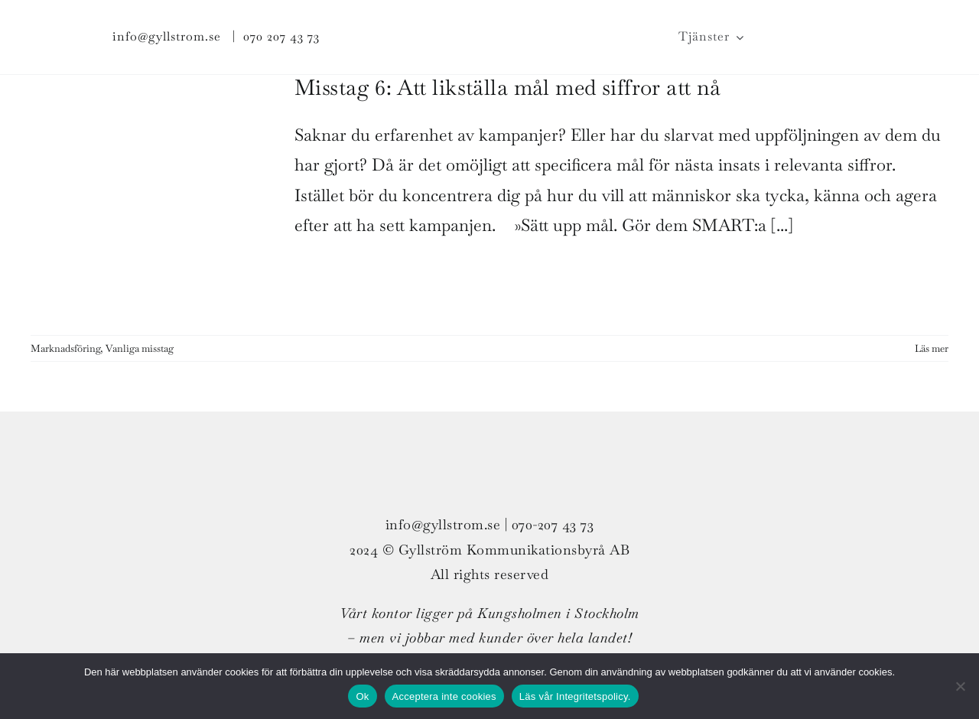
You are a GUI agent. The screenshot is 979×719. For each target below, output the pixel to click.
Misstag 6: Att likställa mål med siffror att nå (507, 87)
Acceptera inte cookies (444, 696)
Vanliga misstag (140, 348)
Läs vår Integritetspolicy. (575, 696)
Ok (362, 696)
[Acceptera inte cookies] (960, 686)
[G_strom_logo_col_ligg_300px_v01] (489, 20)
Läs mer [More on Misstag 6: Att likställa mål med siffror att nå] (931, 348)
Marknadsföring (65, 348)
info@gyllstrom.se (166, 36)
